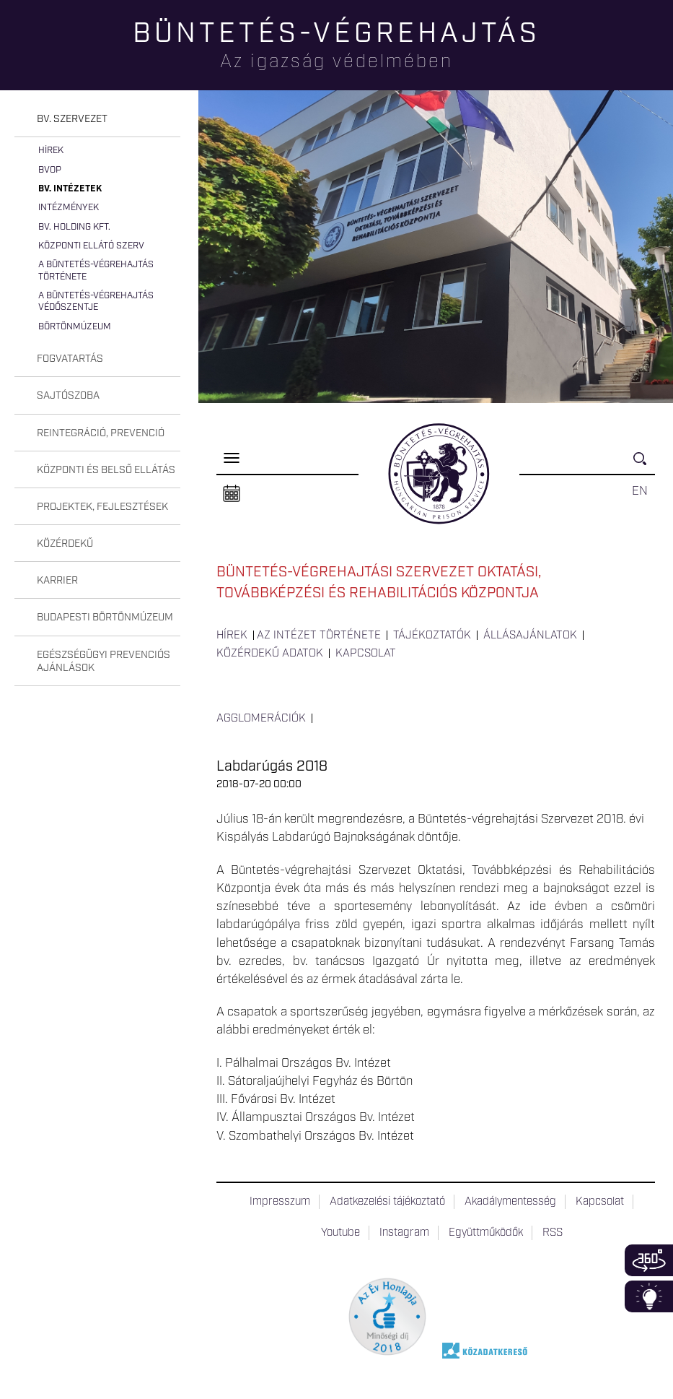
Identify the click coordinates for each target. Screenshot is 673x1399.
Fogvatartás (70, 358)
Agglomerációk (261, 718)
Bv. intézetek (70, 189)
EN (640, 491)
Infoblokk (649, 1296)
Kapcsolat (365, 653)
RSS (552, 1233)
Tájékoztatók (432, 635)
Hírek (50, 150)
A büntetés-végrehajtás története (96, 270)
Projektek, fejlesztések (102, 507)
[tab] (97, 119)
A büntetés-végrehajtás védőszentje (96, 301)
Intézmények (68, 208)
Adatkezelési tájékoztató (387, 1202)
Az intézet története (319, 635)
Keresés (644, 464)
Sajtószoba (68, 395)
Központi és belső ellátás (106, 470)
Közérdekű (65, 543)
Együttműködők (486, 1233)
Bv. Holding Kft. (74, 227)
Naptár (231, 494)
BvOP (49, 170)
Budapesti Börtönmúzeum (105, 617)
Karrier (57, 580)
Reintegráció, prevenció (100, 433)
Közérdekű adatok (269, 653)
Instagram (404, 1233)
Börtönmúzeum (74, 327)
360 (649, 1260)
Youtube (340, 1233)
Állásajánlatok (530, 635)
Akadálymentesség (510, 1202)
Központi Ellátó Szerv (91, 246)
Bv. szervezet (72, 119)
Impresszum (280, 1202)
